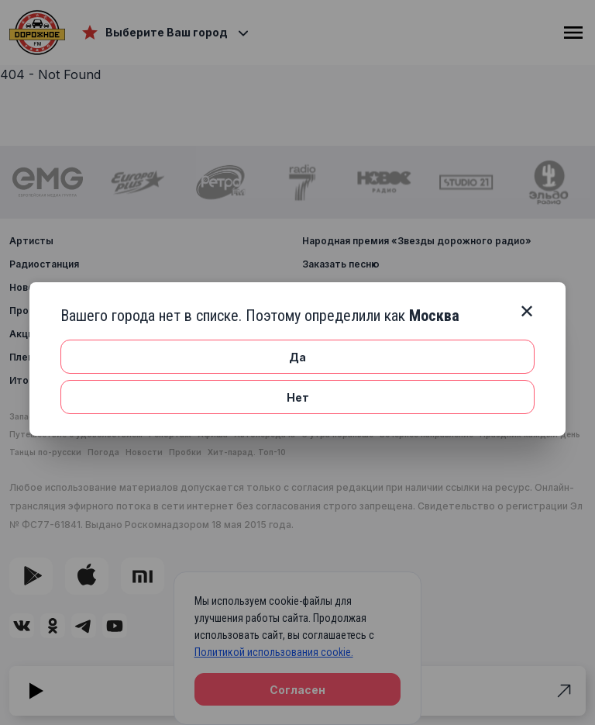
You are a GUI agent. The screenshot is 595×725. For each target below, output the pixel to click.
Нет (298, 397)
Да (297, 357)
